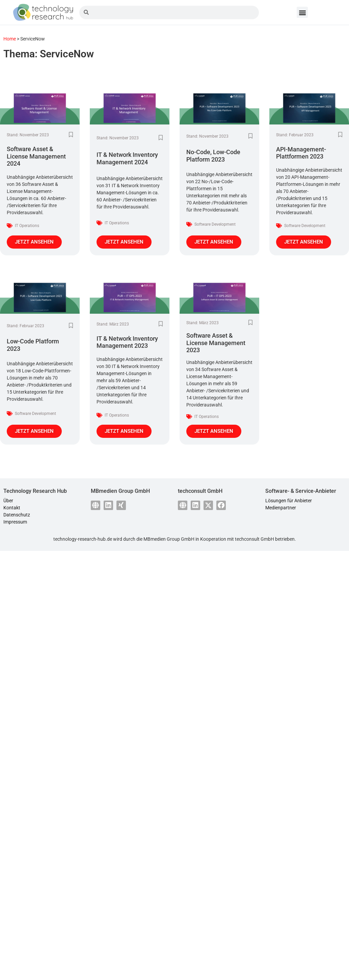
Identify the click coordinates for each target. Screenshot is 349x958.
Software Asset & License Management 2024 (36, 156)
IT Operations (27, 225)
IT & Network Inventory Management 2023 (127, 342)
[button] (302, 12)
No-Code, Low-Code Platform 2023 (213, 155)
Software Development (215, 224)
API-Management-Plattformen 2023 (301, 153)
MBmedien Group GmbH (168, 539)
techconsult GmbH (254, 539)
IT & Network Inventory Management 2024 (127, 158)
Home (9, 38)
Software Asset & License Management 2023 (215, 343)
